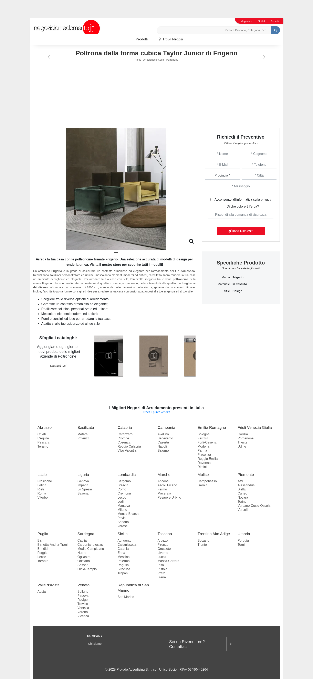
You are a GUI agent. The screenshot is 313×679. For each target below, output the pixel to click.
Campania (166, 427)
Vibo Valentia (126, 450)
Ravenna (204, 463)
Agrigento (124, 540)
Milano (122, 509)
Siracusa (123, 569)
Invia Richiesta (241, 231)
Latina (42, 485)
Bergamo (124, 481)
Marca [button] (226, 277)
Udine (242, 446)
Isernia (202, 485)
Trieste (242, 442)
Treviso (82, 604)
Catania (123, 548)
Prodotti (142, 39)
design (237, 291)
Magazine (246, 21)
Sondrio (123, 522)
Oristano (83, 561)
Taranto (43, 561)
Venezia (83, 608)
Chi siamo (95, 643)
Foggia (43, 553)
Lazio (42, 474)
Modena (203, 446)
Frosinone (45, 481)
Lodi (120, 501)
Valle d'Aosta (49, 585)
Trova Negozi (171, 39)
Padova (82, 595)
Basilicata (85, 427)
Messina (123, 557)
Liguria (83, 474)
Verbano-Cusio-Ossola (254, 505)
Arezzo (162, 540)
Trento (202, 544)
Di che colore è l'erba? (243, 206)
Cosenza (123, 442)
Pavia (121, 518)
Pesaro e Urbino (169, 497)
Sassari (82, 565)
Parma (202, 450)
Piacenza (204, 454)
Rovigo (82, 599)
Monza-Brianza (128, 514)
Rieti (41, 489)
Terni (241, 544)
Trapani (122, 573)
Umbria (244, 534)
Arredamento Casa (153, 59)
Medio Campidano (90, 548)
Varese (122, 526)
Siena (161, 577)
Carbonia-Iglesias (90, 544)
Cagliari (82, 540)
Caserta (163, 442)
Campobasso (207, 481)
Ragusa (123, 565)
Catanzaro (125, 434)
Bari (40, 540)
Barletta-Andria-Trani (53, 544)
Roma (42, 493)
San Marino (125, 597)
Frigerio (237, 277)
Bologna (204, 434)
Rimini (202, 467)
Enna (121, 553)
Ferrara (203, 438)
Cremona (124, 493)
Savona (82, 493)
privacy (266, 199)
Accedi (275, 21)
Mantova (123, 505)
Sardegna (85, 534)
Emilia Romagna (212, 427)
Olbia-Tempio (87, 569)
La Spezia (84, 489)
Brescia (122, 485)
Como (121, 489)
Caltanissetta (126, 544)
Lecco (121, 497)
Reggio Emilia (208, 458)
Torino (242, 501)
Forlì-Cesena (207, 442)
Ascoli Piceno (167, 485)
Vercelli (243, 509)
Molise (203, 474)
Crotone (123, 438)
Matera (82, 434)
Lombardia (126, 474)
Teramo (43, 446)
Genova (83, 481)
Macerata (164, 493)
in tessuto (239, 284)
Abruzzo (45, 427)
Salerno (163, 450)
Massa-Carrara (168, 561)
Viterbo (43, 497)
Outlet (261, 21)
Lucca (161, 557)
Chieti (42, 434)
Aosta (42, 591)
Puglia (43, 534)
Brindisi (43, 548)
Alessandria (246, 485)
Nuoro (81, 553)
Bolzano (203, 540)
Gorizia (243, 434)
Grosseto (164, 548)
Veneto (83, 585)
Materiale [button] (224, 284)
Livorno (162, 553)
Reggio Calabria (129, 446)
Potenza (83, 438)
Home (138, 59)
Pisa (160, 565)
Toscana (164, 534)
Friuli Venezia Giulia (255, 427)
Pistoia (162, 569)
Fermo (162, 489)
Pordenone (245, 438)
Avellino (163, 434)
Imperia (82, 485)
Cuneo (242, 493)
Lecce (42, 557)
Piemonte (246, 474)
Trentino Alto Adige (214, 534)
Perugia (243, 540)
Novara (243, 497)
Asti (240, 481)
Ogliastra (84, 557)
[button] (116, 252)
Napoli (162, 446)
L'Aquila (43, 438)
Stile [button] (227, 291)
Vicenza (83, 616)
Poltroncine (172, 59)
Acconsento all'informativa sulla (243, 199)
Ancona (162, 481)
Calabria (124, 427)
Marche (163, 474)
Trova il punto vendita (156, 412)
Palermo (123, 561)
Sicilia (122, 534)
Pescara (44, 442)
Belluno (82, 591)
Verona (82, 612)
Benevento (165, 438)
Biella (242, 489)
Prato (161, 573)
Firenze (162, 544)
